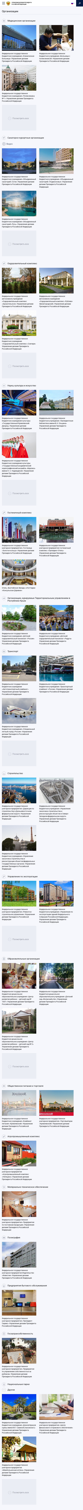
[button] (73, 3)
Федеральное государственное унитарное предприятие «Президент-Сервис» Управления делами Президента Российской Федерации (19, 1322)
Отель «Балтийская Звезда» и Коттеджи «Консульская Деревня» (18, 589)
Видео (9, 144)
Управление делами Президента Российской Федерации (22, 3)
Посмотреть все (20, 118)
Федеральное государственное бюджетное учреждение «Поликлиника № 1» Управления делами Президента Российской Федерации (18, 97)
